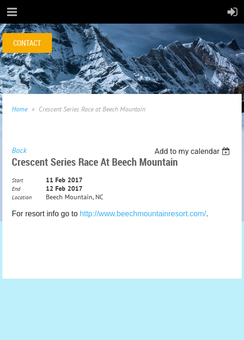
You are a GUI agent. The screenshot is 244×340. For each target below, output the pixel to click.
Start (17, 180)
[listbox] (193, 151)
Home (19, 109)
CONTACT (27, 43)
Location (22, 197)
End (16, 188)
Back (19, 150)
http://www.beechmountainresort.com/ (143, 214)
